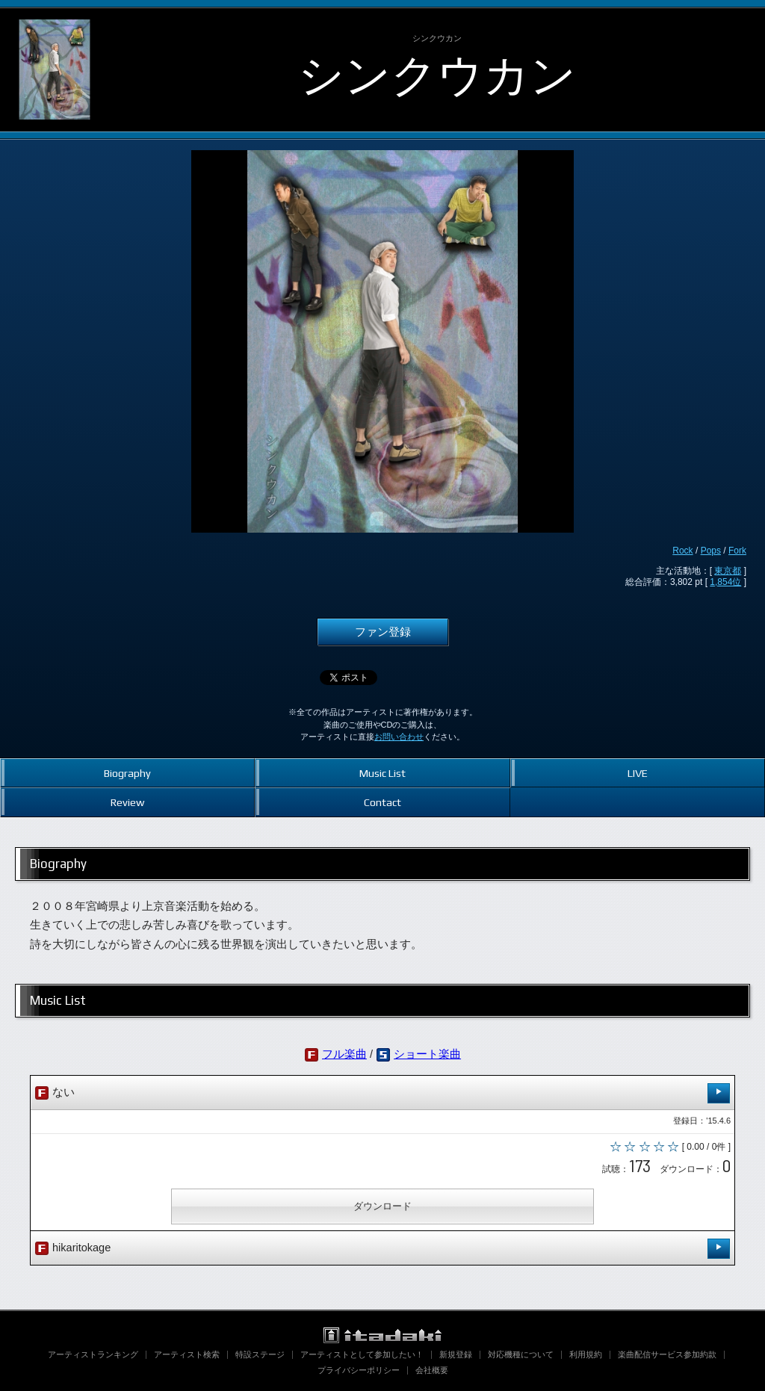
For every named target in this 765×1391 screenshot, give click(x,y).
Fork (737, 550)
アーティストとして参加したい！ (362, 1354)
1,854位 (725, 582)
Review (127, 802)
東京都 (727, 571)
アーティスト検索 (187, 1354)
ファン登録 (383, 632)
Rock (682, 550)
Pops (711, 550)
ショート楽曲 (427, 1054)
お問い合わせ (399, 736)
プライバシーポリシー (359, 1370)
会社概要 (431, 1370)
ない (382, 1093)
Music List (382, 772)
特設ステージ (260, 1354)
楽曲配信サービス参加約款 (667, 1354)
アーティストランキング (93, 1354)
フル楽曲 (344, 1054)
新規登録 (455, 1354)
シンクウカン (437, 75)
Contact (382, 802)
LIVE (638, 772)
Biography (127, 772)
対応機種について (521, 1354)
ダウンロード (382, 1206)
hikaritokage (382, 1249)
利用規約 (585, 1354)
